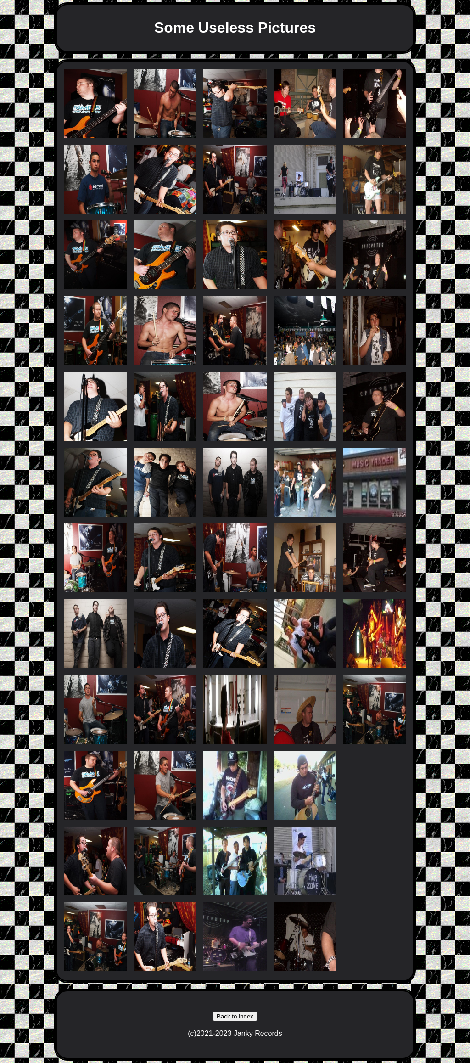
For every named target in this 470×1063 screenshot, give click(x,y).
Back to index (235, 1016)
